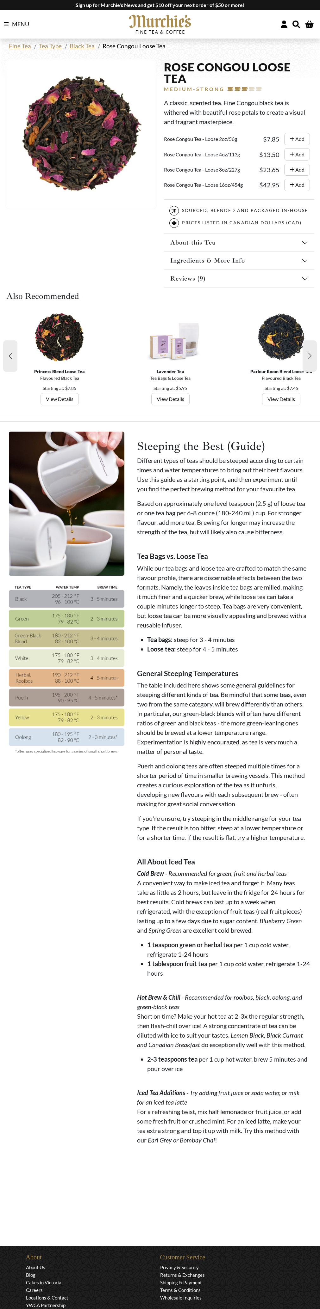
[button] (10, 356)
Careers (34, 1290)
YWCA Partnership (46, 1305)
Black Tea (82, 46)
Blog (30, 1275)
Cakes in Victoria (43, 1282)
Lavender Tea (170, 371)
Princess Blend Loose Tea (59, 371)
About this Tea (193, 242)
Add (297, 139)
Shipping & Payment (181, 1282)
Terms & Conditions (180, 1290)
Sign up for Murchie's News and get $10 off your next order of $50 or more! (160, 5)
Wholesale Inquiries (181, 1297)
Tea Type (50, 46)
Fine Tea (20, 46)
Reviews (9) (187, 278)
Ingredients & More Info (207, 260)
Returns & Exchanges (182, 1275)
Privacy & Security (179, 1267)
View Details (59, 399)
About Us (35, 1267)
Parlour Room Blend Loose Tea (281, 371)
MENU (16, 24)
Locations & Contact (47, 1297)
